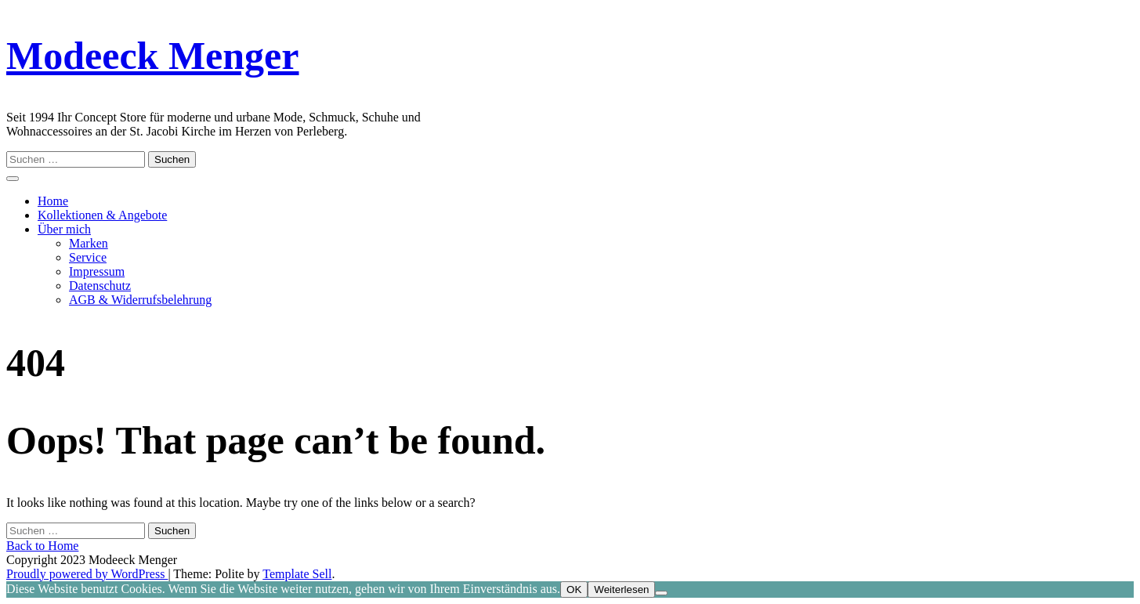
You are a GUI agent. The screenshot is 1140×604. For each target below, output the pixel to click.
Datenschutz (100, 285)
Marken (88, 243)
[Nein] (661, 593)
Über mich (64, 229)
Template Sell (296, 573)
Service (88, 257)
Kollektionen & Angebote (102, 215)
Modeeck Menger (152, 56)
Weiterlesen (621, 589)
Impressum (97, 271)
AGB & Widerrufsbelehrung (140, 299)
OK (573, 589)
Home (53, 201)
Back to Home (42, 545)
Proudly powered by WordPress (87, 573)
